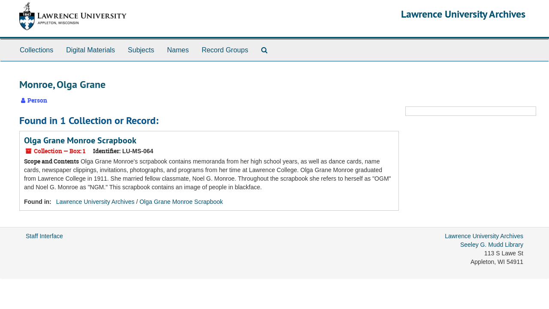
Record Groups (225, 50)
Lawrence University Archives (463, 14)
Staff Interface (44, 236)
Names (178, 50)
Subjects (141, 50)
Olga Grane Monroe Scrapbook (80, 140)
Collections (36, 50)
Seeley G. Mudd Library (491, 244)
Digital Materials (90, 50)
